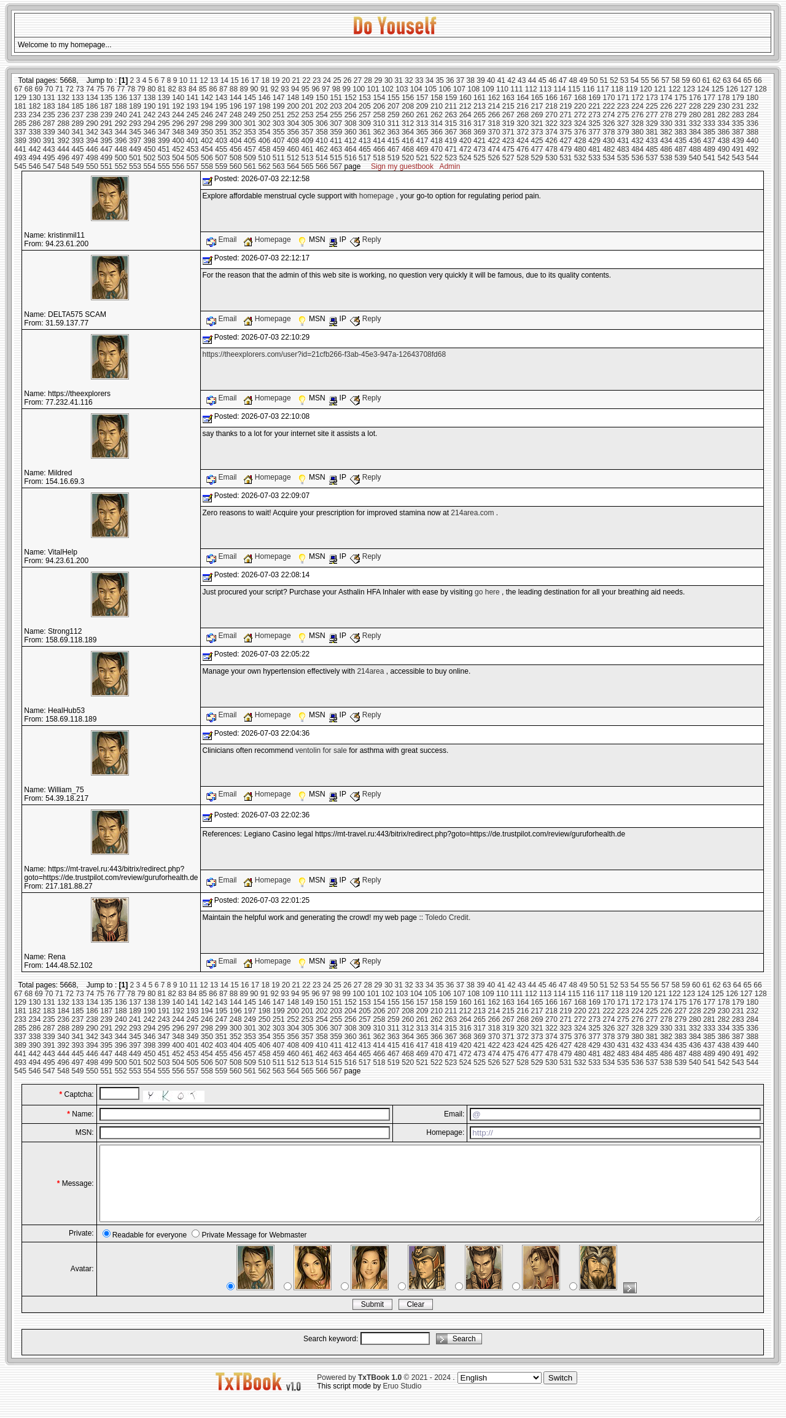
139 (164, 97)
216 (522, 106)
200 (293, 106)
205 (365, 106)
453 (193, 149)
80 (151, 89)
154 (379, 97)
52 (614, 80)
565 (308, 166)
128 (761, 89)
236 (63, 115)
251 (279, 115)
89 (243, 89)
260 (408, 115)
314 (436, 123)
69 (38, 89)
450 (149, 149)
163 (508, 97)
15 (234, 80)
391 (49, 140)
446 (92, 149)
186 (92, 106)
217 (537, 106)
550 (92, 166)
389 (20, 140)
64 (737, 80)
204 (350, 106)
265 (479, 115)
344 (121, 132)
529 (537, 158)
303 (279, 123)
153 (365, 97)
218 (551, 106)
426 (551, 140)
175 (680, 97)
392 (63, 140)
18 (265, 80)
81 (162, 89)
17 (255, 80)
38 (471, 80)
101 (373, 89)
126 (732, 89)
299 (221, 123)
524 (465, 158)
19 (275, 80)
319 (508, 123)
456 (236, 149)
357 (308, 132)
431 (623, 140)
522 (436, 158)
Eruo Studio (402, 1401)
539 (680, 158)
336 (752, 123)
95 (305, 89)
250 (264, 115)
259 (393, 115)
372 (522, 132)
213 (479, 106)
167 (565, 97)
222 (608, 106)
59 (686, 80)
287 (49, 123)
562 (264, 166)
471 (451, 149)
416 (408, 140)
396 (121, 140)
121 (660, 89)
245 (193, 115)
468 (408, 149)
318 (494, 123)
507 (221, 158)
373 (537, 132)
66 (757, 80)
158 (436, 97)
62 (716, 80)
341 (78, 132)
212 (465, 106)
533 (594, 158)
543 (738, 158)
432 (637, 140)
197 (250, 106)
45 (542, 80)
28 (368, 80)
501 (135, 158)
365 (422, 132)
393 (78, 140)
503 (164, 158)
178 (723, 97)
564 (293, 166)
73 (80, 89)
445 (78, 149)
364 (408, 132)
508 (236, 158)
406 (264, 140)
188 (121, 106)
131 (49, 97)
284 (752, 115)
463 (336, 149)
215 (508, 106)
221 (594, 106)
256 (350, 115)
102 (387, 89)
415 (393, 140)
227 (680, 106)
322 (551, 123)
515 (336, 158)
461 (308, 149)
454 (207, 149)
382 (666, 132)
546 (34, 166)
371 (508, 132)
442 (34, 149)
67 (18, 89)
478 (551, 149)
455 (221, 149)
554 (149, 166)
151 (336, 97)
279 (680, 115)
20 (286, 80)
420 (465, 140)
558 (207, 166)
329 (652, 123)
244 (178, 115)
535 (623, 158)
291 (106, 123)
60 (696, 80)
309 (365, 123)
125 (718, 89)
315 (451, 123)
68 (29, 89)
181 (20, 106)
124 (703, 89)
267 (508, 115)
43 (522, 80)
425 (537, 140)
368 (465, 132)
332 (695, 123)
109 (488, 89)
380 (637, 132)
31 (399, 80)
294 (149, 123)
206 (379, 106)
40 (491, 80)
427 (565, 140)
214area (370, 671)
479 (565, 149)
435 (680, 140)
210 (436, 106)
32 (409, 80)
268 (522, 115)
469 (422, 149)
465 (365, 149)
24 (327, 80)
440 (752, 140)
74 (90, 89)
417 (422, 140)
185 (78, 106)
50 (593, 80)
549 (78, 166)
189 (135, 106)
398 (149, 140)
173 (652, 97)
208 (408, 106)
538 (666, 158)
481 (594, 149)
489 (709, 149)
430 (608, 140)
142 (207, 97)
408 (293, 140)
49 (583, 80)
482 (608, 149)
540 (695, 158)
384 (695, 132)
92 (275, 89)
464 (350, 149)
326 (608, 123)
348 (178, 132)
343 (106, 132)
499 (106, 158)
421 (479, 140)
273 (594, 115)
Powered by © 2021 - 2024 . (385, 1392)
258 (379, 115)
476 (522, 149)
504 (178, 158)
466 (379, 149)
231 (738, 106)
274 (608, 115)
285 (20, 123)
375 (565, 132)
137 (135, 97)
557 (193, 166)
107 (459, 89)
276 (637, 115)
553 (135, 166)
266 (494, 115)
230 (723, 106)
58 (676, 80)
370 (494, 132)
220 (580, 106)
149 (308, 97)
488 (695, 149)
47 (563, 80)
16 (245, 80)
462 (322, 149)
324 (580, 123)
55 (644, 80)
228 (695, 106)
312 (408, 123)
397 (135, 140)
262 (436, 115)
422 (494, 140)
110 (502, 89)
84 (192, 89)
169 (594, 97)
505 (193, 158)
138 (149, 97)
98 (336, 89)
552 (121, 166)
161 (479, 97)
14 (224, 80)
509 (250, 158)
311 (393, 123)
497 (78, 158)
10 (183, 80)
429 (594, 140)
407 (279, 140)
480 (580, 149)
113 (545, 89)
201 (308, 106)
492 (752, 149)
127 (746, 89)
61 (706, 80)
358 (322, 132)
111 (516, 89)
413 (365, 140)
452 (178, 149)
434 (666, 140)
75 (100, 89)
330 (666, 123)
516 (350, 158)
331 (680, 123)
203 (336, 106)
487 (680, 149)
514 (322, 158)
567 (336, 166)
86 (213, 89)
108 (473, 89)
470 (436, 149)
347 (164, 132)
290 (92, 123)
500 (121, 158)
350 (207, 132)
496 (63, 158)
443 (49, 149)
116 (588, 89)
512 (293, 158)
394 (92, 140)
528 (522, 158)
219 (565, 106)
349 (193, 132)
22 (306, 80)
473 (479, 149)
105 (430, 89)
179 (738, 97)
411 (336, 140)
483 (623, 149)
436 (695, 140)
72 (70, 89)
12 (204, 80)
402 (207, 140)
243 (164, 115)
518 (379, 158)
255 (336, 115)
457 (250, 149)
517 (365, 158)
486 (666, 149)
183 (49, 106)
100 (358, 89)
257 (365, 115)
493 (20, 158)
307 (336, 123)
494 (34, 158)
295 (164, 123)
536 (637, 158)
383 (680, 132)
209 (422, 106)
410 (322, 140)
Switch (560, 1392)
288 (63, 123)
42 (511, 80)
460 (293, 149)
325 (594, 123)
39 (480, 80)
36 (450, 80)
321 (537, 123)
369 (479, 132)
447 (106, 149)
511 (279, 158)
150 (322, 97)
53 (624, 80)
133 (78, 97)
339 (49, 132)
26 (347, 80)
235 (49, 115)
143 (221, 97)
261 (422, 115)
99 (347, 89)
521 (422, 158)
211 (451, 106)
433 (652, 140)
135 (106, 97)
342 (92, 132)
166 (551, 97)
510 (264, 158)
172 (637, 97)
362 (379, 132)
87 (223, 89)
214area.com (472, 512)
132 (63, 97)
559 (221, 166)
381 (652, 132)
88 (234, 89)
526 (494, 158)
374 (551, 132)
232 (752, 106)
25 (337, 80)
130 (34, 97)
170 (608, 97)
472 (465, 149)
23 (317, 80)
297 (193, 123)
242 (149, 115)
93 (285, 89)
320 (522, 123)
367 (451, 132)
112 (531, 89)
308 (350, 123)
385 (709, 132)
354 (264, 132)
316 (465, 123)
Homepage (268, 239)
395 (106, 140)
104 (416, 89)
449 (135, 149)
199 (279, 106)
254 (322, 115)
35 (439, 80)
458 (264, 149)
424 (522, 140)
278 (666, 115)
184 (63, 106)
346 (149, 132)
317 (479, 123)
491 (738, 149)
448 (121, 149)
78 (131, 89)
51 (604, 80)
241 (135, 115)
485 (652, 149)
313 (422, 123)
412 (350, 140)
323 (565, 123)
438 (723, 140)
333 (709, 123)
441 (20, 149)
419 (451, 140)
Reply (365, 239)
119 (631, 89)
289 (78, 123)
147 (279, 97)
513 (308, 158)
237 (78, 115)
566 (322, 166)
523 (451, 158)
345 (135, 132)
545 (20, 166)
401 (193, 140)
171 (623, 97)
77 (121, 89)
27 (358, 80)
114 (559, 89)
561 (250, 166)
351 (221, 132)
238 (92, 115)
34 (430, 80)
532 (580, 158)
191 (164, 106)
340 (63, 132)
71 (59, 89)
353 (250, 132)
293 (135, 123)
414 (379, 140)
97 (326, 89)
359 (336, 132)
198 (264, 106)
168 (580, 97)
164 (522, 97)
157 (422, 97)
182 (34, 106)
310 (379, 123)
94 (295, 89)
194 (207, 106)
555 (164, 166)
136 (121, 97)
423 (508, 140)
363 (393, 132)
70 (49, 89)
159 (451, 97)
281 (709, 115)
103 (401, 89)
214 (494, 106)
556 (178, 166)
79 (141, 89)
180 (752, 97)
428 (580, 140)
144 (236, 97)
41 (501, 80)
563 (279, 166)
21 (296, 80)
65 (748, 80)
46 (552, 80)
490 (723, 149)
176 (695, 97)
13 (214, 80)
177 (709, 97)
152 (350, 97)
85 (203, 89)
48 (573, 80)
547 (49, 166)
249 (250, 115)
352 (236, 132)
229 (709, 106)
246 (207, 115)
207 (393, 106)
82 (172, 89)
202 (322, 106)
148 (293, 97)
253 (308, 115)
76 (110, 89)
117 (603, 89)
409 (308, 140)
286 (34, 123)
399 (164, 140)
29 (378, 80)
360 (350, 132)
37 (460, 80)
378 (608, 132)
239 (106, 115)
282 (723, 115)
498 (92, 158)
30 (388, 80)
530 (551, 158)
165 (537, 97)
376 (580, 132)
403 (221, 140)
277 (652, 115)
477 (537, 149)
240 (121, 115)
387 (738, 132)
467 (393, 149)
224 (637, 106)
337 (20, 132)
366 (436, 132)
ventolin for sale (321, 750)
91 (264, 89)
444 (63, 149)
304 (293, 123)
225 (652, 106)
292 (121, 123)
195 (221, 106)
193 (193, 106)
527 (508, 158)
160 (465, 97)
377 (594, 132)
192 (178, 106)
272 (580, 115)
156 (408, 97)
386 (723, 132)
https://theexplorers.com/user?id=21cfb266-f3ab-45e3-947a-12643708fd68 (324, 354)
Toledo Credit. (447, 917)
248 (236, 115)
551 (106, 166)
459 (279, 149)
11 (194, 80)
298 (207, 123)
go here (487, 592)
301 (250, 123)
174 (666, 97)
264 (465, 115)
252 (293, 115)
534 (608, 158)
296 (178, 123)
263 (451, 115)
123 (689, 89)
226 (666, 106)
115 (574, 89)
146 (264, 97)
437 (709, 140)
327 (623, 123)
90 (254, 89)
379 (623, 132)
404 (236, 140)
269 (537, 115)
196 (236, 106)
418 (436, 140)
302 (264, 123)
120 (646, 89)
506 (207, 158)
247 (221, 115)
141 (193, 97)
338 (34, 132)
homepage (376, 196)
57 (665, 80)
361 (365, 132)
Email (222, 239)
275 (623, 115)
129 (20, 97)
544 (752, 158)
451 (164, 149)
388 (752, 132)
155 (393, 97)
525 (479, 158)
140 (178, 97)
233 (20, 115)
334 (723, 123)
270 (551, 115)
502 (149, 158)
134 (92, 97)
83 (182, 89)
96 (315, 89)
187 (106, 106)
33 (419, 80)
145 (250, 97)
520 (408, 158)
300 (236, 123)
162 (494, 97)
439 (738, 140)
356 (293, 132)
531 (565, 158)
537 (652, 158)
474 (494, 149)
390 (34, 140)
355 (279, 132)
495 (49, 158)
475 (508, 149)
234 (34, 115)
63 (727, 80)
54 (635, 80)
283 (738, 115)
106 (444, 89)
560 (236, 166)
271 (565, 115)
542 (723, 158)
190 (149, 106)
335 (738, 123)
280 (695, 115)
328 (637, 123)
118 (617, 89)
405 (250, 140)
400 (178, 140)
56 (655, 80)
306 (322, 123)
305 (308, 123)
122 (674, 89)
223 (623, 106)
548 (63, 166)
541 (709, 158)
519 (393, 158)
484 (637, 149)
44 (532, 80)
